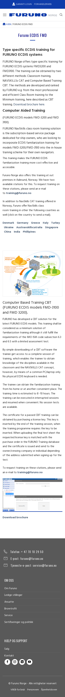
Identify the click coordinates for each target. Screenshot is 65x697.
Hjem (7, 24)
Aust (19, 227)
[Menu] (5, 14)
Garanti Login (22, 4)
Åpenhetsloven (49, 690)
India (17, 232)
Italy (45, 223)
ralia (39, 227)
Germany (22, 223)
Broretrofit (10, 608)
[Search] (61, 14)
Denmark (8, 223)
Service (8, 615)
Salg (6, 649)
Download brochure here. (29, 104)
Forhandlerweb (42, 4)
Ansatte (9, 602)
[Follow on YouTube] (29, 662)
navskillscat (29, 227)
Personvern (33, 690)
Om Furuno (10, 588)
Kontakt (9, 655)
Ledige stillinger (13, 595)
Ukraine (9, 227)
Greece (35, 223)
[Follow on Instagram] (15, 662)
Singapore (51, 227)
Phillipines (29, 232)
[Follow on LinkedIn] (22, 662)
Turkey (55, 223)
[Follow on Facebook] (7, 662)
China (7, 232)
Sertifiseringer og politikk (18, 622)
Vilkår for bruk (18, 690)
